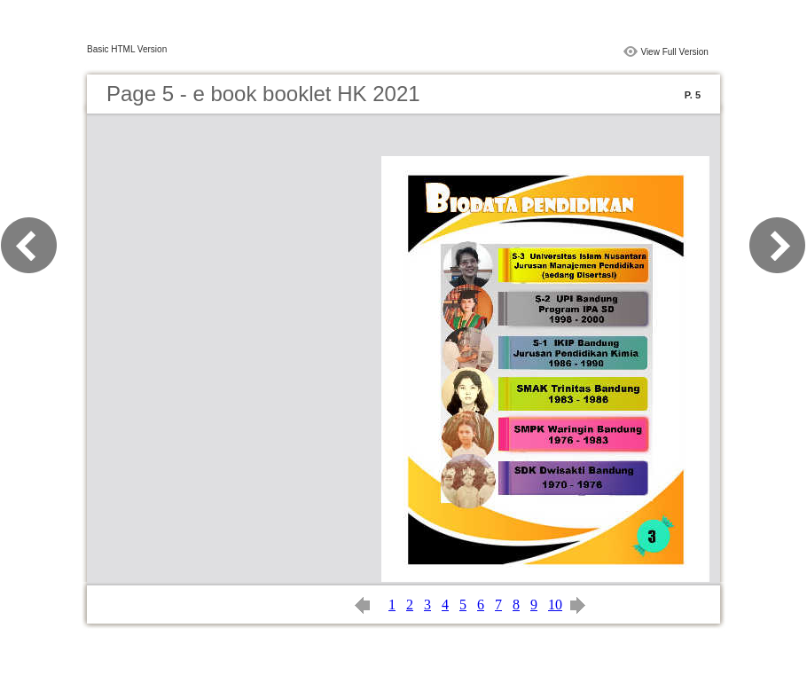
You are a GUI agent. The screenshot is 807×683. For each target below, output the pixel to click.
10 (555, 604)
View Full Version (674, 52)
